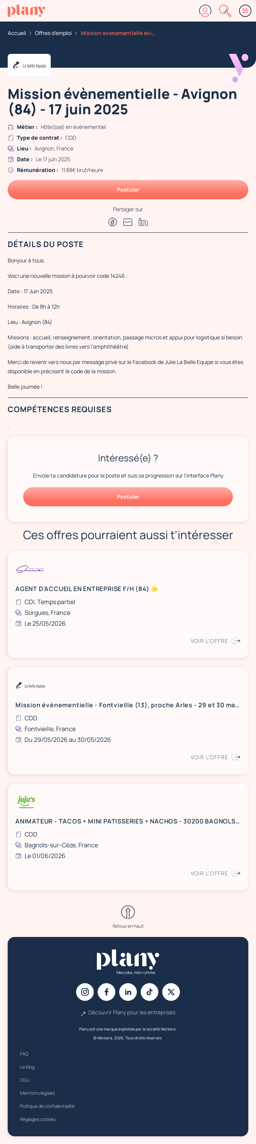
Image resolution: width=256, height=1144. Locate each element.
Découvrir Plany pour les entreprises (128, 1012)
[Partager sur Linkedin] (143, 222)
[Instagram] (85, 992)
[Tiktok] (149, 992)
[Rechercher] (225, 11)
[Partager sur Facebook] (112, 222)
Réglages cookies (38, 1119)
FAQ (24, 1053)
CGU (24, 1080)
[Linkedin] (128, 992)
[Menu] (245, 11)
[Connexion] (205, 11)
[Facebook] (106, 992)
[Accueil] (26, 11)
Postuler (128, 189)
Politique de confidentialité (47, 1106)
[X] (171, 992)
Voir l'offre (216, 641)
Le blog (27, 1067)
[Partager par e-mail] (128, 222)
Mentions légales (37, 1093)
